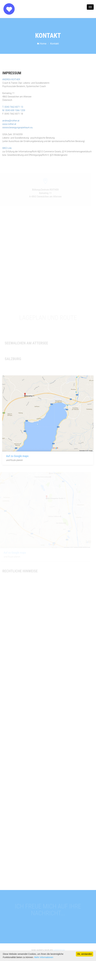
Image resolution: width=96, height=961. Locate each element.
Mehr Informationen (43, 957)
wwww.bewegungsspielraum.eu (17, 127)
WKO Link (7, 147)
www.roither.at (9, 123)
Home (41, 43)
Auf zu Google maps (17, 456)
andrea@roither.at (10, 120)
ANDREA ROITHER (11, 79)
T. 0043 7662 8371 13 (12, 106)
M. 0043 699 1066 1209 (13, 110)
